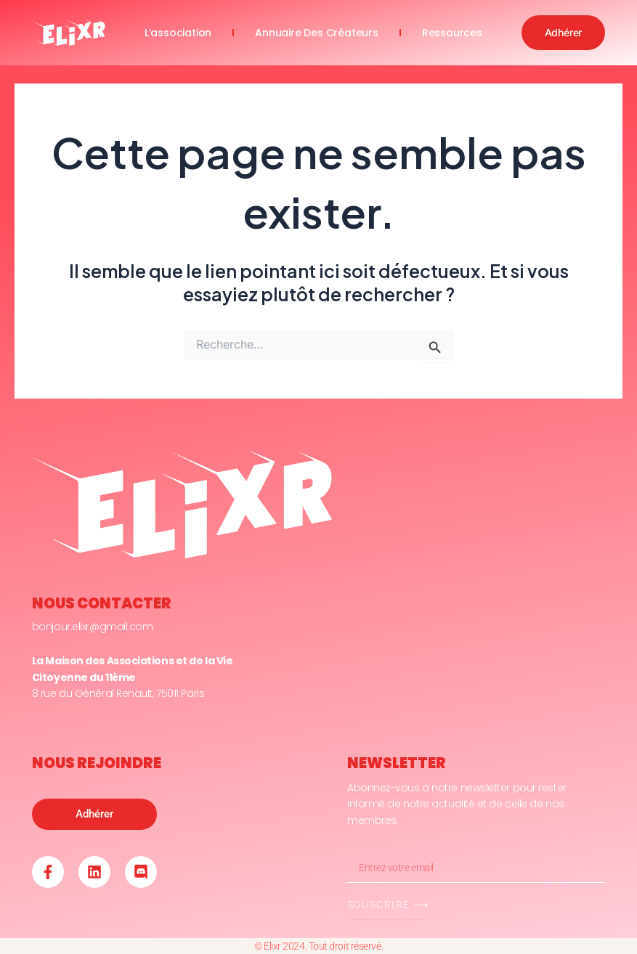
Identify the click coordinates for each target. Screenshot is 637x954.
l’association (178, 32)
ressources (452, 32)
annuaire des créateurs (316, 32)
